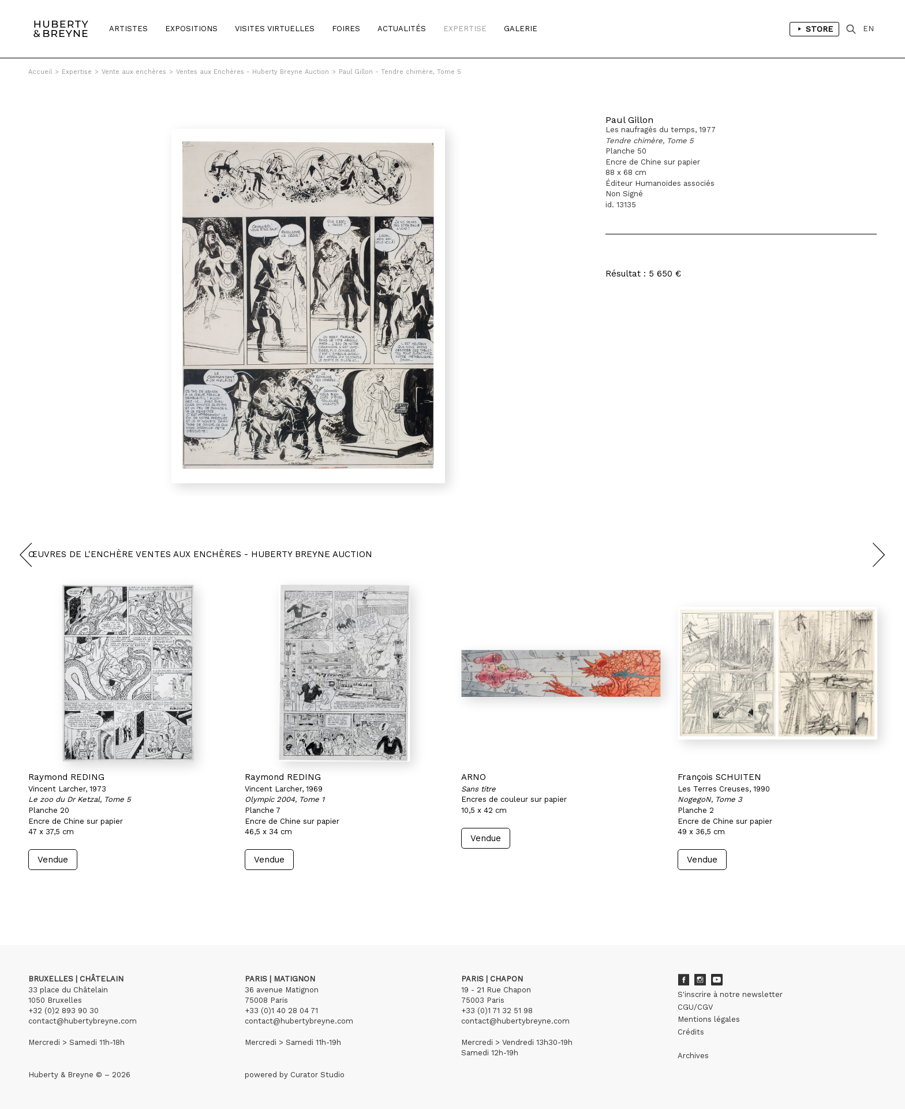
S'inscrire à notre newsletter (730, 994)
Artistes (128, 28)
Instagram (700, 979)
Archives (693, 1055)
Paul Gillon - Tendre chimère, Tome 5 (400, 72)
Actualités (401, 28)
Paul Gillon (629, 119)
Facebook (683, 979)
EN (868, 28)
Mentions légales (709, 1019)
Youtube (717, 979)
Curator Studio (317, 1074)
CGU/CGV (695, 1007)
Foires (346, 28)
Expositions (191, 28)
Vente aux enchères (134, 72)
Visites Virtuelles (275, 28)
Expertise (465, 28)
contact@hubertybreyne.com (82, 1021)
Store (814, 28)
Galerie (520, 28)
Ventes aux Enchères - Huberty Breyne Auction (252, 72)
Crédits (691, 1032)
